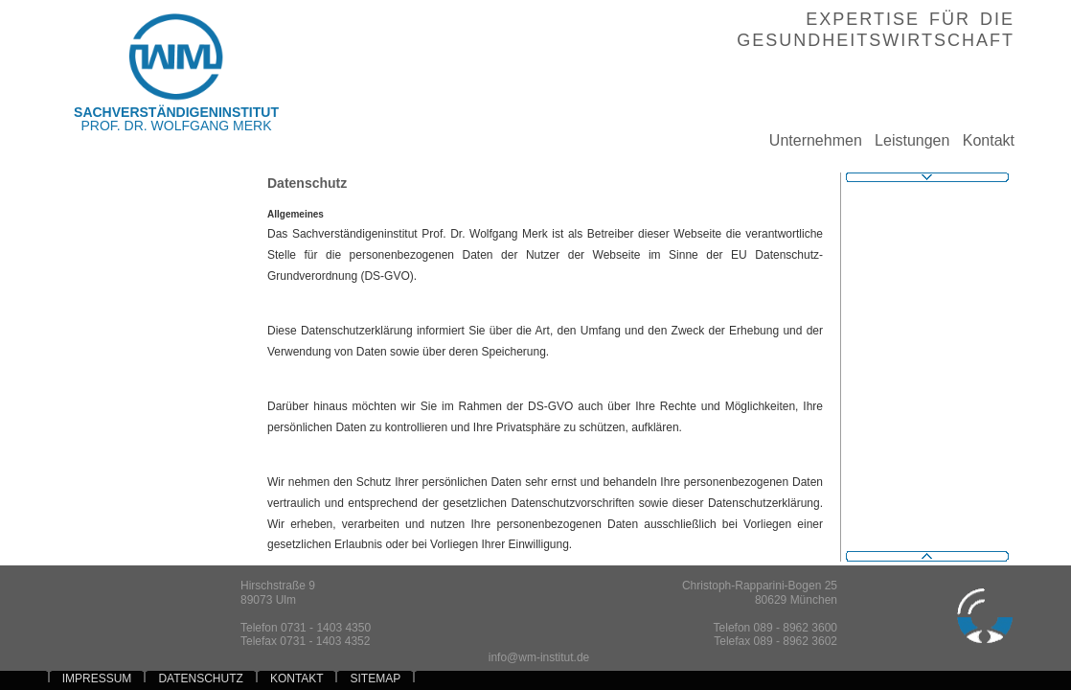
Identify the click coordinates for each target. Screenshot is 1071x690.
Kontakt (981, 140)
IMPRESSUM (97, 678)
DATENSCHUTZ (200, 678)
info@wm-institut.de (539, 657)
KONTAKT (297, 678)
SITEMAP (375, 678)
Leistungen (906, 140)
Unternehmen (809, 140)
